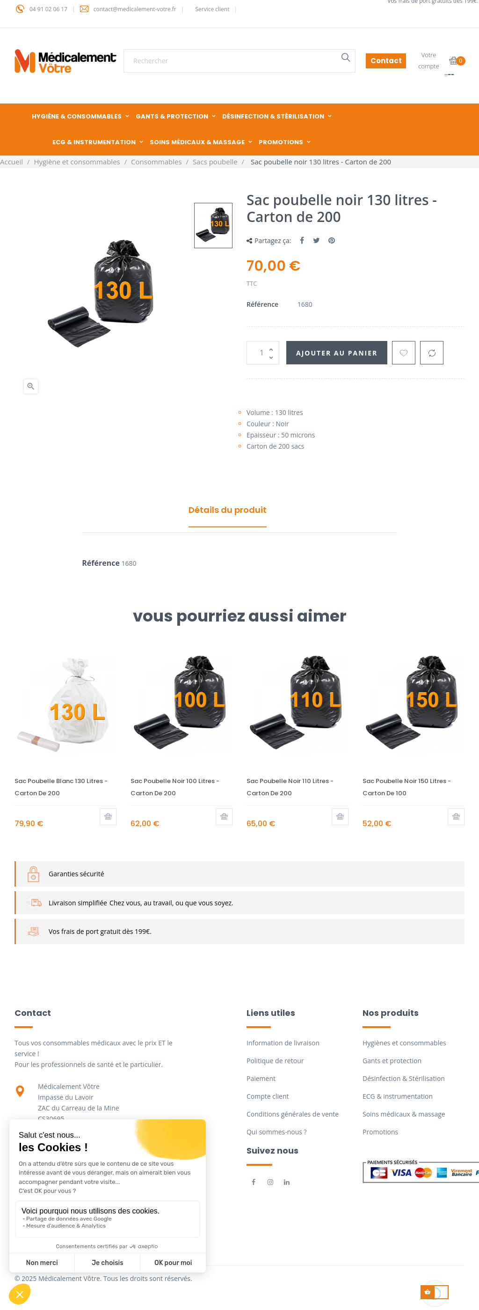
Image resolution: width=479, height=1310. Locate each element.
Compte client (268, 1096)
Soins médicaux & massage (404, 1114)
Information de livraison (283, 1042)
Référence (262, 304)
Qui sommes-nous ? (277, 1131)
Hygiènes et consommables (404, 1042)
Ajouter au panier (336, 352)
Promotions (380, 1131)
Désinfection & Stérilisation (404, 1078)
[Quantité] (263, 352)
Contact (386, 61)
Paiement (261, 1078)
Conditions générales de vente (293, 1114)
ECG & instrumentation (398, 1096)
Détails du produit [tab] (228, 510)
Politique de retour (275, 1060)
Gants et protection (392, 1060)
